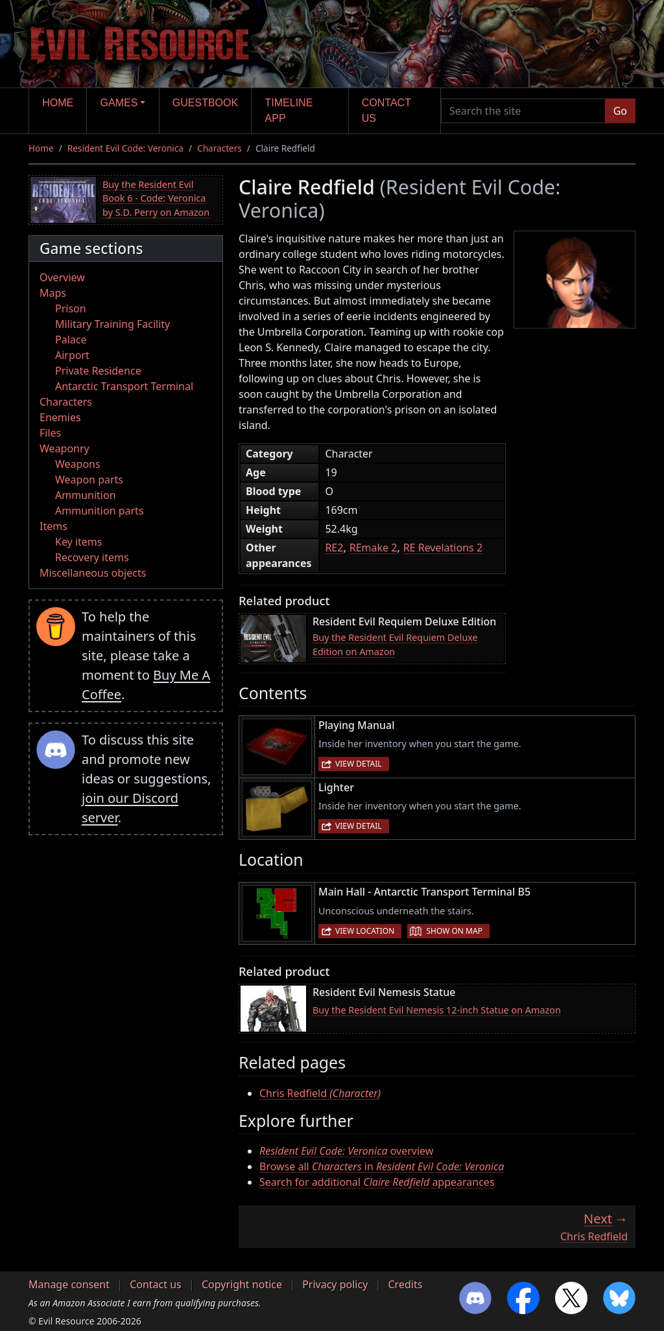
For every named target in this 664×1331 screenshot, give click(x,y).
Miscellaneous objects (93, 573)
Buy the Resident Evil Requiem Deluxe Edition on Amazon (395, 644)
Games (119, 102)
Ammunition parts (99, 510)
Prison (70, 308)
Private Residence (98, 371)
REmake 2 (373, 547)
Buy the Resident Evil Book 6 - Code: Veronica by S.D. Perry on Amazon (155, 198)
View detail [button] (358, 763)
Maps (53, 293)
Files (50, 433)
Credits (405, 1284)
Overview (62, 277)
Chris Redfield (320, 1093)
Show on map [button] (454, 930)
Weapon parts (89, 479)
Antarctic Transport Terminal (124, 386)
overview (346, 1151)
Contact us (386, 110)
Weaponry (64, 448)
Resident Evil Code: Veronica (125, 148)
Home (57, 102)
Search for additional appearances (377, 1182)
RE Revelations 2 (442, 547)
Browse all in (381, 1166)
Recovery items (92, 557)
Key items (78, 542)
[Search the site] (523, 110)
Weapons (78, 464)
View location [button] (364, 930)
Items (53, 526)
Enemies (60, 417)
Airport (72, 355)
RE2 (334, 547)
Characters (219, 148)
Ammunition (85, 495)
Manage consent (69, 1284)
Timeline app (289, 110)
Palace (70, 339)
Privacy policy (335, 1284)
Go (620, 111)
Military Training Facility (112, 324)
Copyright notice (242, 1284)
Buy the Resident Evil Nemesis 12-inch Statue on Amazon (437, 1010)
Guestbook (205, 102)
